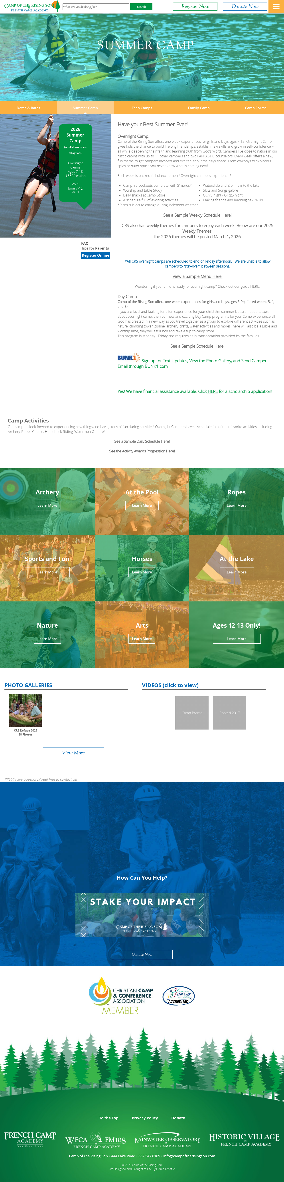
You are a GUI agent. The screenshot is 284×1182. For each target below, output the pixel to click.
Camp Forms (255, 107)
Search (141, 7)
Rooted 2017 (229, 712)
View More (73, 753)
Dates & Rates (28, 107)
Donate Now (245, 6)
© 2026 (126, 1165)
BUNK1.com (156, 366)
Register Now (195, 6)
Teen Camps (142, 107)
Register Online (95, 255)
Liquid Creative (166, 1169)
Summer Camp (85, 107)
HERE (254, 286)
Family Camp (199, 107)
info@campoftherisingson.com (189, 1156)
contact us (68, 779)
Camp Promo (192, 712)
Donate (178, 1118)
